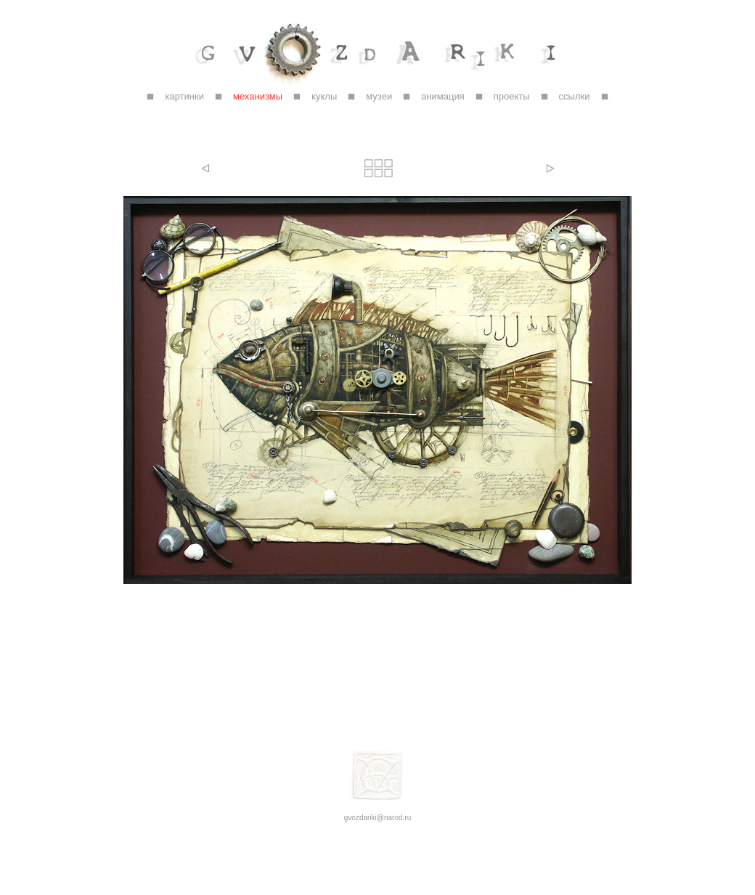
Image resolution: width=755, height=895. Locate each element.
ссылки (574, 96)
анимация (443, 96)
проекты (512, 96)
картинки (184, 96)
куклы (324, 96)
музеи (379, 96)
